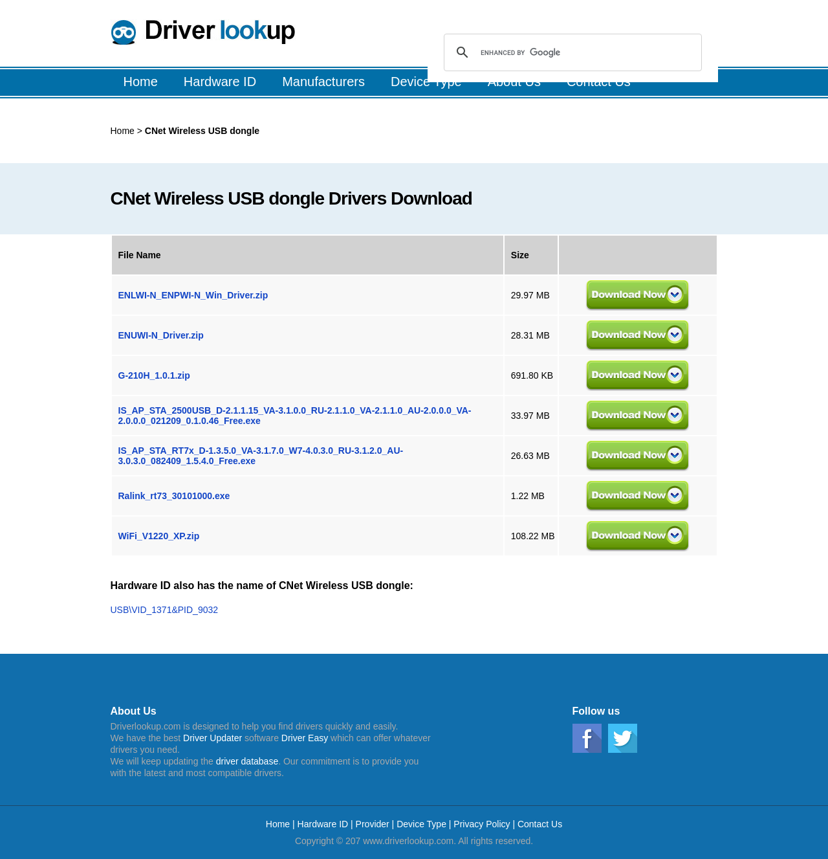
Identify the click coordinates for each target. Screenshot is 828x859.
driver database (247, 761)
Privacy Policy (481, 824)
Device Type (421, 824)
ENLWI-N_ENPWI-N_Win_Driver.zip (193, 295)
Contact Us (540, 824)
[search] (571, 52)
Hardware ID (324, 824)
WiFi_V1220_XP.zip (159, 536)
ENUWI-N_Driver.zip (161, 335)
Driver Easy (304, 738)
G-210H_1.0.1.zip (154, 375)
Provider (372, 824)
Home (123, 131)
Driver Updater (212, 738)
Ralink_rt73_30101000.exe (174, 496)
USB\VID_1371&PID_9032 (165, 610)
